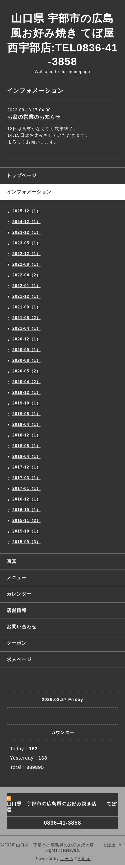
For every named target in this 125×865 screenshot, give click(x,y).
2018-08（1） (26, 446)
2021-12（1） (26, 296)
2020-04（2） (26, 381)
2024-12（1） (26, 221)
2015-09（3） (26, 542)
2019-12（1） (26, 392)
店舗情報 (17, 610)
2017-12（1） (26, 467)
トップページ (22, 175)
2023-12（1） (26, 232)
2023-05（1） (26, 243)
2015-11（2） (26, 520)
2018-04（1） (26, 456)
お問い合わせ (22, 626)
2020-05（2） (26, 371)
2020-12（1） (26, 339)
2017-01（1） (26, 488)
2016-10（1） (26, 510)
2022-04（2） (26, 275)
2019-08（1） (26, 413)
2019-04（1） (26, 424)
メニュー (17, 577)
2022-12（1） (26, 253)
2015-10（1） (26, 531)
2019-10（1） (26, 403)
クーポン (17, 643)
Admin (84, 858)
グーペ (66, 858)
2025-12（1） (26, 211)
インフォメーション (29, 191)
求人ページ (19, 659)
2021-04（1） (26, 328)
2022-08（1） (26, 264)
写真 (12, 561)
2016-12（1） (26, 499)
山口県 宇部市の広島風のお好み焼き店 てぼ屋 (66, 845)
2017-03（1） (26, 478)
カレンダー (19, 594)
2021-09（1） (26, 307)
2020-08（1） (26, 360)
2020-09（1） (26, 349)
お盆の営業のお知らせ (34, 117)
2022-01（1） (26, 285)
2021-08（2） (26, 317)
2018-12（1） (26, 435)
